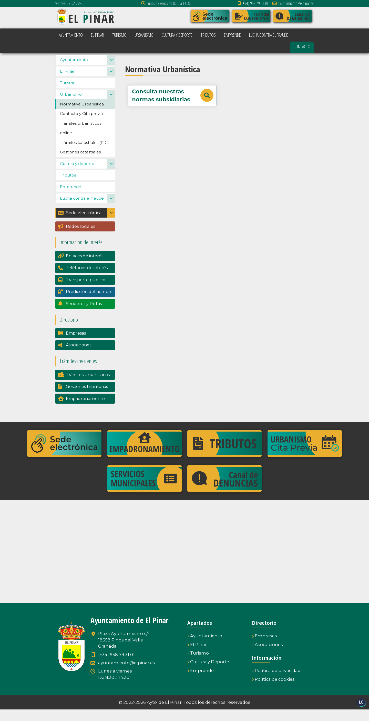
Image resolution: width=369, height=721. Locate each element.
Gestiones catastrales (80, 163)
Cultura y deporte (77, 175)
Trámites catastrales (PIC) (84, 154)
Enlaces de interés (84, 267)
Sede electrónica (79, 224)
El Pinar (67, 82)
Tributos (68, 186)
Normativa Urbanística (82, 115)
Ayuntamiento (74, 71)
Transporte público (85, 291)
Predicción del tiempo (88, 303)
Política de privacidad (276, 682)
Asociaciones (78, 356)
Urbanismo (71, 105)
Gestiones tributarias (87, 398)
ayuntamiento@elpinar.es (293, 3)
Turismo (68, 94)
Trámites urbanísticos (88, 386)
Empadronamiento (85, 410)
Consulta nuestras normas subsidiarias (172, 95)
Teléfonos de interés (87, 279)
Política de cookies (273, 690)
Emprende (70, 198)
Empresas (76, 344)
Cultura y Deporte (208, 673)
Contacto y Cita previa (81, 125)
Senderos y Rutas (84, 315)
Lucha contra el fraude (82, 209)
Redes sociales (80, 238)
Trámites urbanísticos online (80, 139)
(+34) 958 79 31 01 (253, 3)
